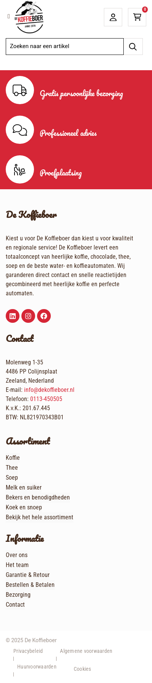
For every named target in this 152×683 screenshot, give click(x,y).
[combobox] (65, 46)
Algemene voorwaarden (86, 651)
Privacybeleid (28, 651)
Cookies (82, 669)
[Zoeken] (133, 46)
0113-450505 (46, 399)
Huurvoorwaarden (37, 667)
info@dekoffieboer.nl (49, 389)
